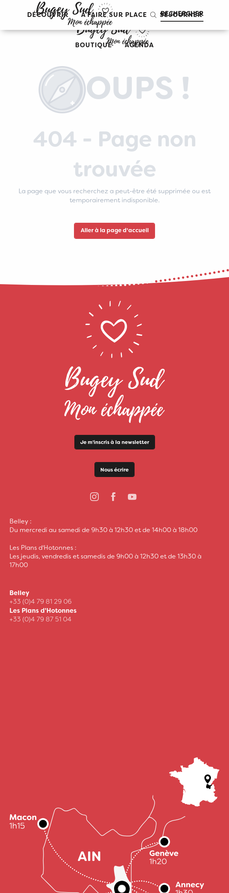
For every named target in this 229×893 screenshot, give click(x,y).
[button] (176, 15)
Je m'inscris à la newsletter (114, 442)
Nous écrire (114, 469)
